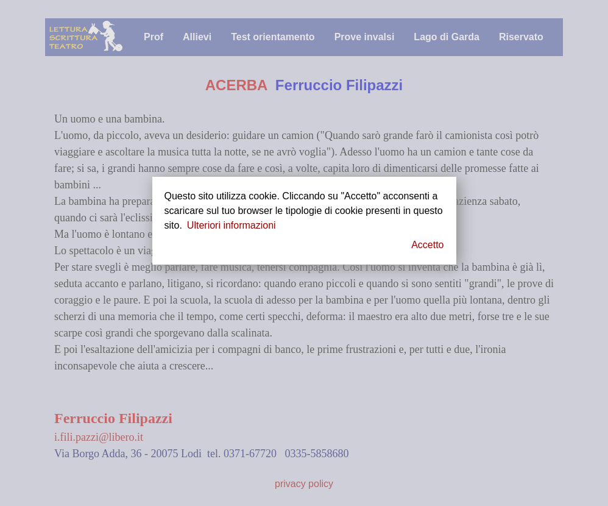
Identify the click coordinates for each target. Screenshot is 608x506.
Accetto (427, 245)
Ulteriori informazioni (231, 225)
